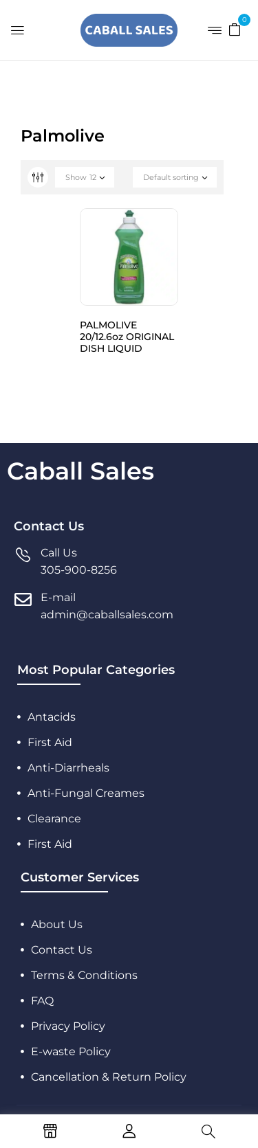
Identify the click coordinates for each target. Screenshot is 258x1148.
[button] (234, 29)
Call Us (59, 552)
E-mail (58, 597)
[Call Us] (23, 554)
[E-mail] (23, 599)
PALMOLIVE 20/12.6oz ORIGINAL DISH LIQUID (127, 336)
